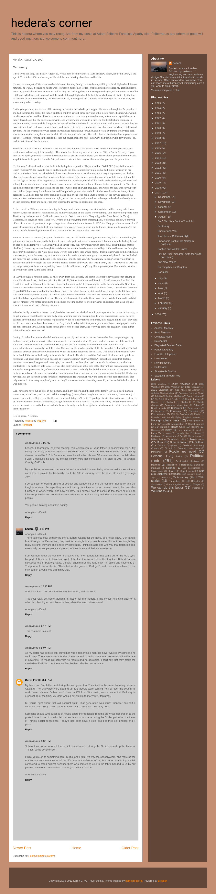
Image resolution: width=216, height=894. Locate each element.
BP (152, 399)
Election (193, 411)
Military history (158, 439)
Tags (153, 477)
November (164, 201)
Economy (175, 411)
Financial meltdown (160, 417)
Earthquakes (157, 411)
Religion (185, 464)
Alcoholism (169, 393)
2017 (158, 143)
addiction (155, 393)
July (161, 278)
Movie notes (197, 439)
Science (170, 467)
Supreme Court (194, 474)
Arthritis (158, 396)
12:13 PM (46, 586)
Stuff (201, 470)
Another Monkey (163, 328)
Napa (173, 442)
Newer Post (22, 848)
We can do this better (167, 487)
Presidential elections (187, 461)
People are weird (182, 451)
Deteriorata (160, 340)
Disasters (176, 408)
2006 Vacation (158, 384)
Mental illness (194, 436)
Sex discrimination (191, 468)
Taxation (164, 477)
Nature (184, 442)
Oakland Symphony (167, 445)
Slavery (171, 471)
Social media (187, 471)
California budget (191, 399)
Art (202, 393)
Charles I (155, 402)
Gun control (161, 427)
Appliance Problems (188, 393)
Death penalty (158, 408)
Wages (196, 484)
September (164, 211)
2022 (158, 118)
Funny (154, 424)
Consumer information (176, 405)
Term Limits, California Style (173, 236)
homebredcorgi (134, 880)
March (162, 298)
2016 (158, 147)
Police (179, 456)
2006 (158, 314)
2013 (158, 162)
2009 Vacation (172, 387)
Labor (154, 433)
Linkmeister (160, 358)
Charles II (170, 402)
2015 (158, 152)
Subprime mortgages (169, 473)
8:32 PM (45, 741)
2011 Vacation (159, 389)
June (161, 283)
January (163, 308)
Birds (180, 396)
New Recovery (162, 362)
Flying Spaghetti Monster (187, 417)
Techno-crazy (180, 477)
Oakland (199, 442)
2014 (158, 157)
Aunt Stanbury (162, 332)
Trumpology (174, 481)
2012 (158, 167)
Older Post (130, 848)
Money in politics (178, 439)
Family (197, 414)
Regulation (171, 464)
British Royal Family (168, 399)
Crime (197, 405)
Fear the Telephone (165, 354)
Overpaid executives (189, 448)
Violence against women (177, 484)
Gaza (164, 424)
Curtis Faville (33, 680)
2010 (158, 177)
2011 (158, 172)
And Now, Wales (166, 261)
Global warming (196, 424)
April (161, 293)
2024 (158, 108)
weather (196, 487)
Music (160, 442)
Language (166, 433)
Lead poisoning (182, 433)
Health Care (178, 426)
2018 (158, 137)
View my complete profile (165, 90)
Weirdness (158, 491)
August (162, 216)
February (163, 302)
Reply (28, 517)
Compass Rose (163, 336)
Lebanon (197, 433)
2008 (158, 187)
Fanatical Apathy (163, 349)
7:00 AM (45, 442)
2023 (158, 113)
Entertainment (158, 414)
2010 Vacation (192, 387)
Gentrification (177, 424)
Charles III (186, 402)
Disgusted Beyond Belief (168, 345)
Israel (198, 430)
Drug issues (194, 408)
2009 (158, 182)
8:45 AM (47, 680)
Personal (27, 424)
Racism (155, 464)
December (164, 196)
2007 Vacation (181, 383)
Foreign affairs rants (165, 420)
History (195, 426)
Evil (173, 414)
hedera (29, 528)
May (161, 288)
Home (76, 848)
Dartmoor (162, 271)
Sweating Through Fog (167, 375)
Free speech (193, 420)
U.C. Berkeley (193, 481)
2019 (158, 133)
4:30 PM (44, 528)
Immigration (184, 430)
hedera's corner (51, 22)
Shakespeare (157, 471)
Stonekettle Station (165, 371)
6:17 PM (45, 625)
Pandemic (156, 451)
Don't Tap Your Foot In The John (175, 221)
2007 (158, 192)
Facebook (184, 414)
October (163, 206)
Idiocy (168, 429)
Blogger (162, 880)
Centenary (163, 226)
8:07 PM (45, 647)
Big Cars (169, 396)
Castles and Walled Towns (172, 249)
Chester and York (167, 231)
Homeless (155, 430)
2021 (158, 123)
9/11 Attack (181, 390)
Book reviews (194, 396)
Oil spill (168, 448)
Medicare (156, 436)
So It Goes (160, 367)
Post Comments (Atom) (41, 855)
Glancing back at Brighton (172, 267)
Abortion (196, 390)
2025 (158, 103)
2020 (158, 128)
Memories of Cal (174, 436)
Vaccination (156, 484)
